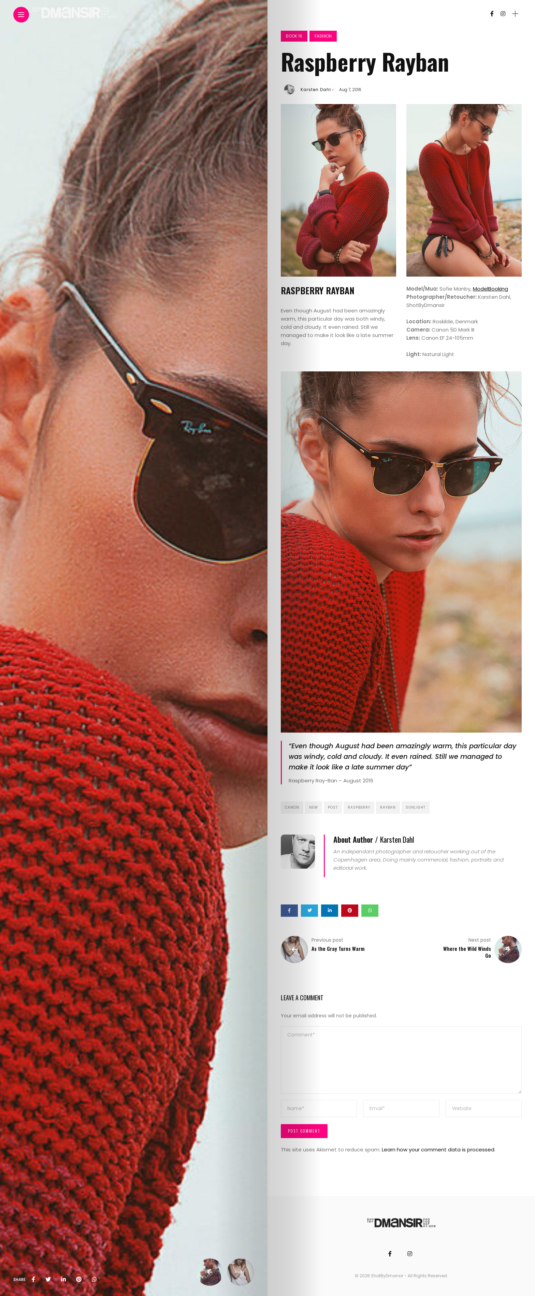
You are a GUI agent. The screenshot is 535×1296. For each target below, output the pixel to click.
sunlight (415, 807)
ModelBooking (490, 288)
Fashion (323, 36)
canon (292, 807)
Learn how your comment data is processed (438, 1149)
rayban (388, 807)
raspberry (359, 807)
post (333, 807)
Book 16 (294, 36)
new (313, 807)
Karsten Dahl (316, 89)
